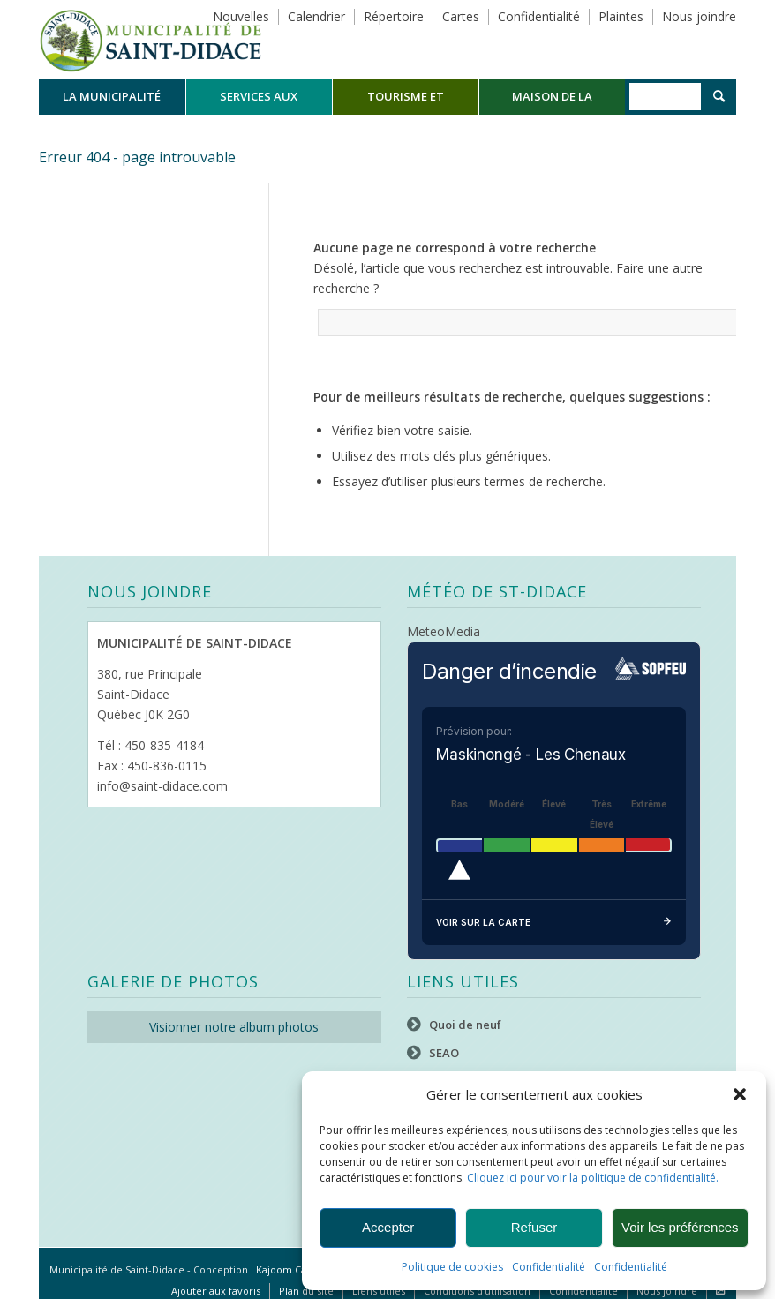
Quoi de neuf (465, 1024)
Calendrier (316, 16)
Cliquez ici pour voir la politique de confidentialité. (593, 1177)
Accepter (388, 1227)
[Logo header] (150, 39)
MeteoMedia (443, 631)
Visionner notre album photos (234, 1026)
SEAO (444, 1053)
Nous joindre (699, 16)
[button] (740, 1094)
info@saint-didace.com (162, 785)
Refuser (534, 1227)
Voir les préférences (680, 1227)
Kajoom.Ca (281, 1269)
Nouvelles (241, 16)
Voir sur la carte (554, 922)
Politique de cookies (452, 1266)
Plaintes (620, 16)
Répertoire (394, 16)
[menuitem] (112, 97)
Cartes (460, 16)
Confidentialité (548, 1266)
